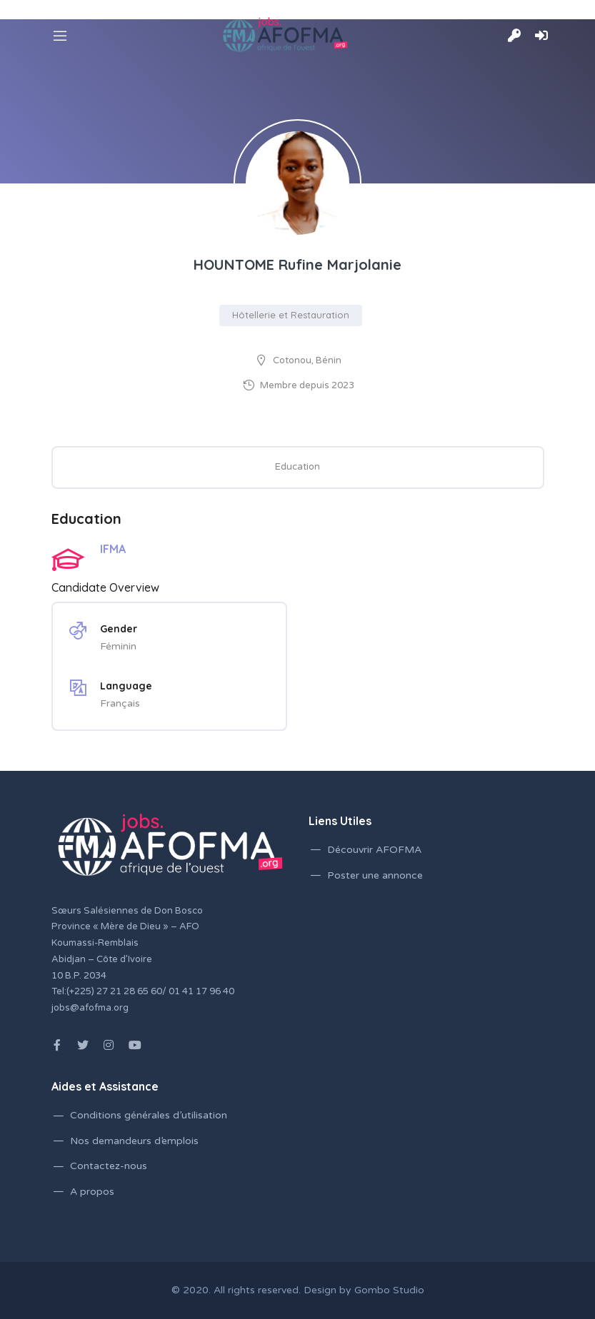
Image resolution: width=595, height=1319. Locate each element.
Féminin (118, 646)
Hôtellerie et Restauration (290, 314)
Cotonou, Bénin (307, 360)
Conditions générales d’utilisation (148, 1115)
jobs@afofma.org (90, 1008)
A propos (92, 1192)
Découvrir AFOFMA (374, 850)
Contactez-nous (108, 1166)
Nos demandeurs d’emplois (134, 1141)
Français (120, 703)
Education (297, 466)
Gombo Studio (389, 1290)
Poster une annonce (375, 875)
